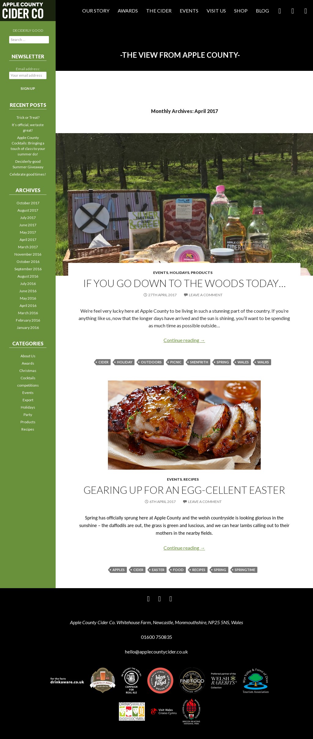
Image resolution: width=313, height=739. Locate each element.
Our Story (95, 10)
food (178, 570)
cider (103, 362)
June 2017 (27, 225)
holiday (124, 362)
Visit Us (216, 10)
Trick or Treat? (28, 117)
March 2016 (28, 313)
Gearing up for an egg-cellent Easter (184, 490)
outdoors (151, 362)
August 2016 (27, 276)
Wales (243, 362)
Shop (241, 10)
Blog (262, 10)
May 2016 (28, 298)
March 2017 (28, 247)
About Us (27, 356)
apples (118, 570)
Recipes (191, 479)
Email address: (28, 69)
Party (28, 414)
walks (263, 362)
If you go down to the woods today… (184, 283)
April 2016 (28, 305)
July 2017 (28, 217)
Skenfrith (199, 362)
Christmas (27, 370)
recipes (198, 570)
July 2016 (28, 283)
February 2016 (28, 320)
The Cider (158, 10)
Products (201, 272)
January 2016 (28, 327)
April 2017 (28, 239)
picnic (176, 362)
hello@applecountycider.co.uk (156, 651)
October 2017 (28, 203)
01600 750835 (156, 637)
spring (223, 362)
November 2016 (27, 254)
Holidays (179, 272)
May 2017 (28, 232)
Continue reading (184, 340)
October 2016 (28, 261)
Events (189, 10)
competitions (28, 385)
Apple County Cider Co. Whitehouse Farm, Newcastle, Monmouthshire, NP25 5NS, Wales (156, 622)
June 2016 (27, 291)
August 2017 (27, 210)
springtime (245, 570)
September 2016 (28, 269)
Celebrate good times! (27, 174)
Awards (128, 10)
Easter (158, 570)
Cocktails (27, 378)
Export (28, 400)
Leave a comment (206, 295)
